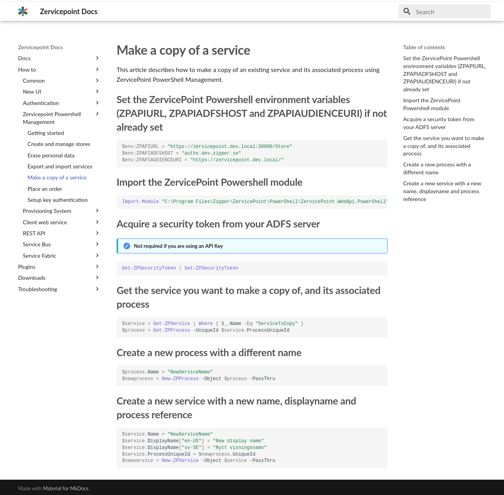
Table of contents (424, 47)
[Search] (444, 11)
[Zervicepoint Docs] (23, 11)
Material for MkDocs (66, 488)
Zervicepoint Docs (40, 47)
